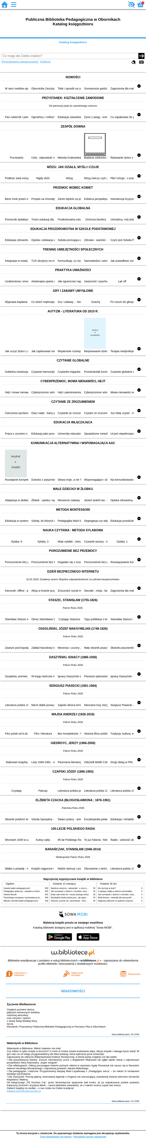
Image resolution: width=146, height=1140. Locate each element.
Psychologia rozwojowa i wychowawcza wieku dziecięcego (28, 898)
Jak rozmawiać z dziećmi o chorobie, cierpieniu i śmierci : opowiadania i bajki (83, 891)
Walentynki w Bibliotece (22, 1043)
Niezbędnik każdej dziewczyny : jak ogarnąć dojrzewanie (75, 898)
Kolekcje (45, 61)
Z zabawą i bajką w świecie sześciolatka (115, 891)
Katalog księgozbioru (73, 42)
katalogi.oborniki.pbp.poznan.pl (24, 1091)
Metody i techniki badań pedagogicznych (21, 901)
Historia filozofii (10, 894)
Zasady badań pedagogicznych (17, 888)
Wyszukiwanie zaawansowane (20, 61)
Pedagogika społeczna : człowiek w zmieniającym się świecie (30, 891)
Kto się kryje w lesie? (107, 888)
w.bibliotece (89, 960)
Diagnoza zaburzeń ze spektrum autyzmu (115, 901)
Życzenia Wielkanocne (21, 1004)
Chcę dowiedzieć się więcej (55, 1136)
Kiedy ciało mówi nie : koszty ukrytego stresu (70, 894)
